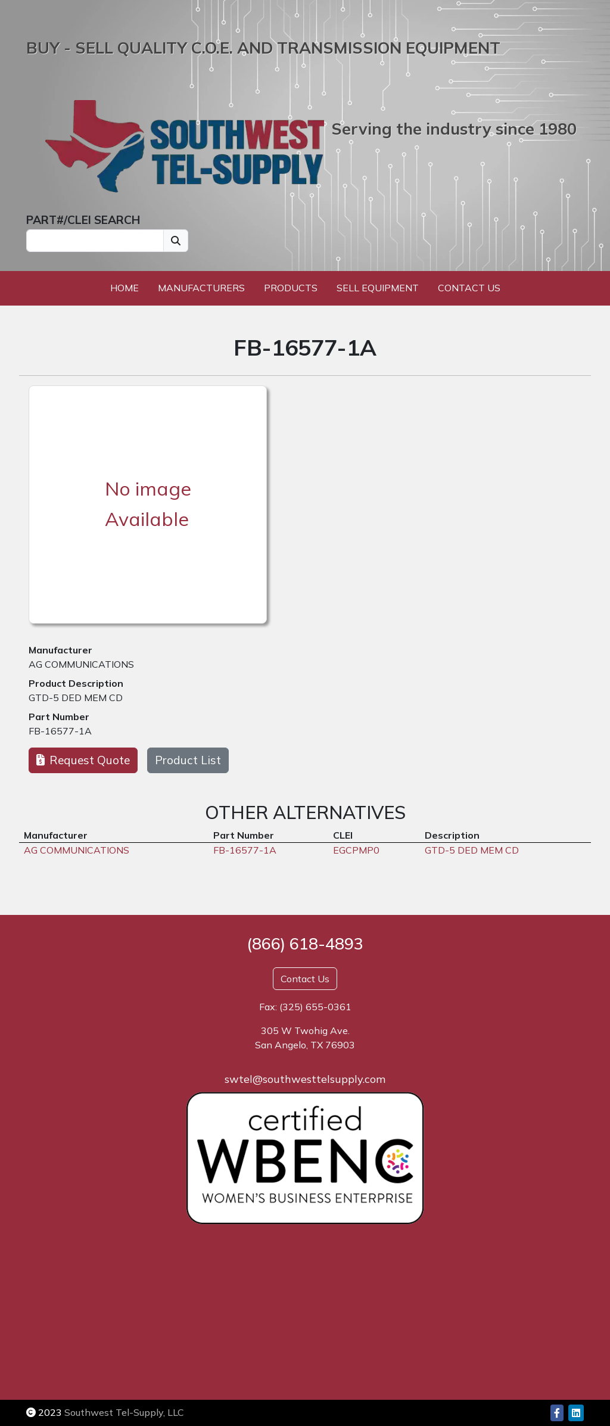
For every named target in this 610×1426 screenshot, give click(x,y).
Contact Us (469, 288)
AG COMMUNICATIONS (81, 664)
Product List (188, 760)
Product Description (76, 683)
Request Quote (83, 760)
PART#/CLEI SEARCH (83, 220)
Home (124, 288)
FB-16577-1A (60, 731)
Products (291, 288)
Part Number (59, 717)
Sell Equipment (378, 288)
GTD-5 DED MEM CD (76, 697)
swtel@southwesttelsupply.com (305, 1079)
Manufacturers (201, 288)
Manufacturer (60, 650)
